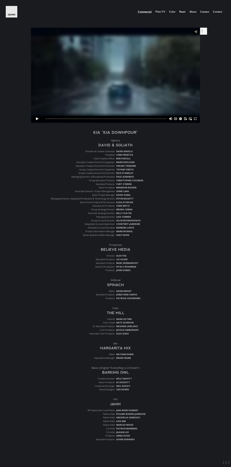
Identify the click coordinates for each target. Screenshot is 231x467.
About (192, 11)
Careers (204, 11)
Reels (182, 11)
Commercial (145, 11)
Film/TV (160, 11)
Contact (217, 11)
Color (172, 11)
